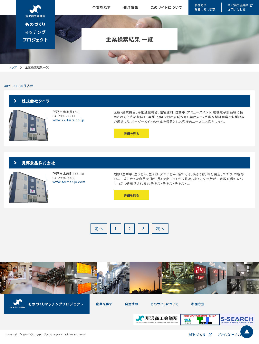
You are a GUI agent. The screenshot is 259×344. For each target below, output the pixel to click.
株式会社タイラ (36, 101)
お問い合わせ (197, 334)
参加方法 (198, 304)
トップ (13, 67)
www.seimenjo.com (69, 181)
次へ (160, 228)
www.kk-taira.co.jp (68, 120)
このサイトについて (166, 7)
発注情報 (130, 7)
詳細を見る (131, 133)
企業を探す (101, 7)
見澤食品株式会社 (38, 163)
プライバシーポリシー (232, 334)
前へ (99, 228)
